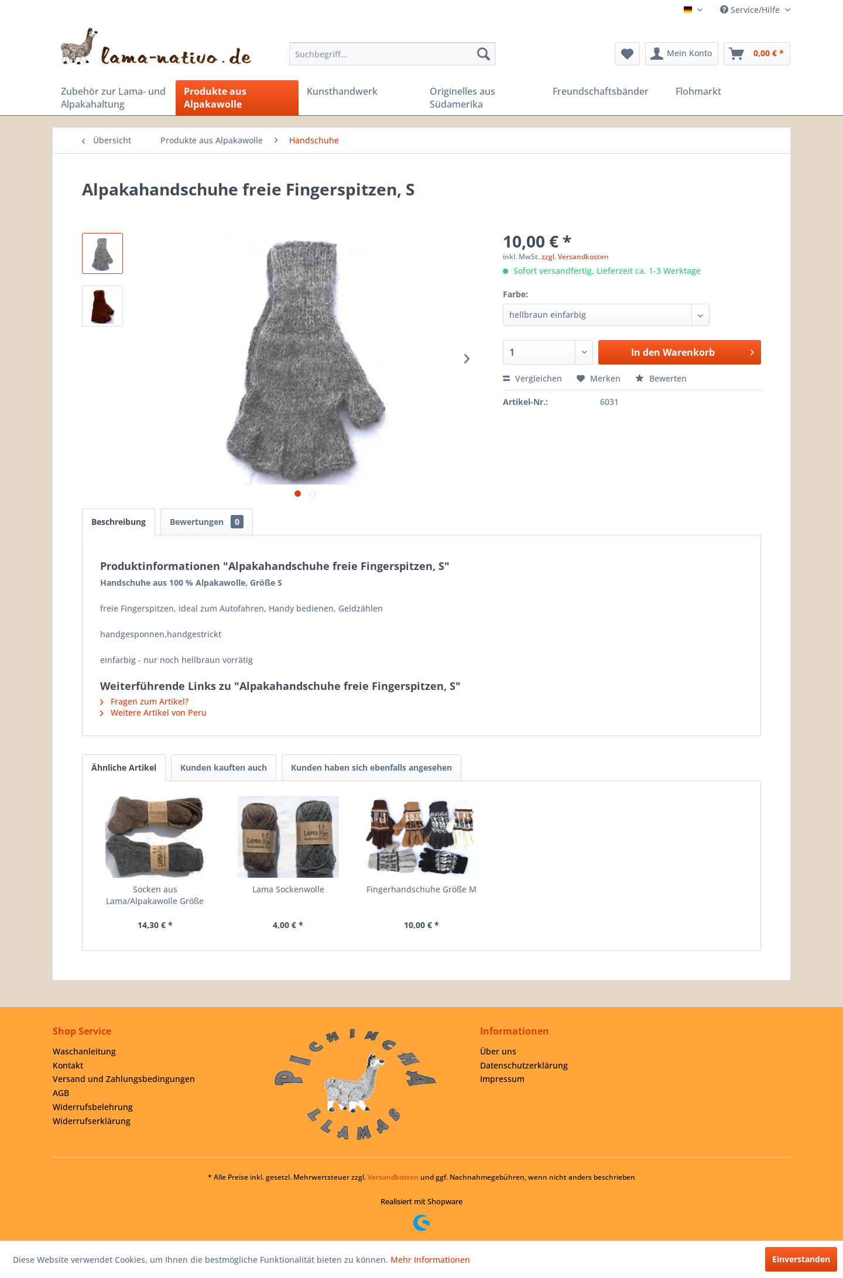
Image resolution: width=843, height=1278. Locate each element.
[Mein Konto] (681, 54)
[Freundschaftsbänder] (605, 91)
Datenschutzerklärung (524, 1065)
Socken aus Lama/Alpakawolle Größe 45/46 (155, 895)
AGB (61, 1092)
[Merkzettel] (627, 54)
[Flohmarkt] (728, 91)
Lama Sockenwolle (288, 889)
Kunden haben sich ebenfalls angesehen (371, 767)
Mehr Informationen (430, 1259)
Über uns (498, 1051)
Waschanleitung (84, 1051)
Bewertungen (207, 521)
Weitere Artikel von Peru (153, 712)
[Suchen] (483, 54)
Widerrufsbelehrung (93, 1106)
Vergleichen (532, 378)
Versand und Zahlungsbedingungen (124, 1078)
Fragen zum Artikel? (144, 701)
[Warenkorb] (757, 54)
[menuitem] (392, 54)
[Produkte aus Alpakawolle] (237, 97)
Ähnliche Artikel (123, 767)
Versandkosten (393, 1177)
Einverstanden (801, 1259)
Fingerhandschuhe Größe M (421, 889)
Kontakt (68, 1065)
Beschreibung (118, 521)
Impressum (502, 1078)
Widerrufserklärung (92, 1120)
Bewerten (661, 378)
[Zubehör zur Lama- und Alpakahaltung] (114, 97)
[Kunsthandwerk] (360, 91)
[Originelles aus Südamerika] (483, 97)
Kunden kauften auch (223, 767)
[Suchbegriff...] (392, 54)
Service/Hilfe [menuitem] (751, 9)
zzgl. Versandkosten (575, 257)
